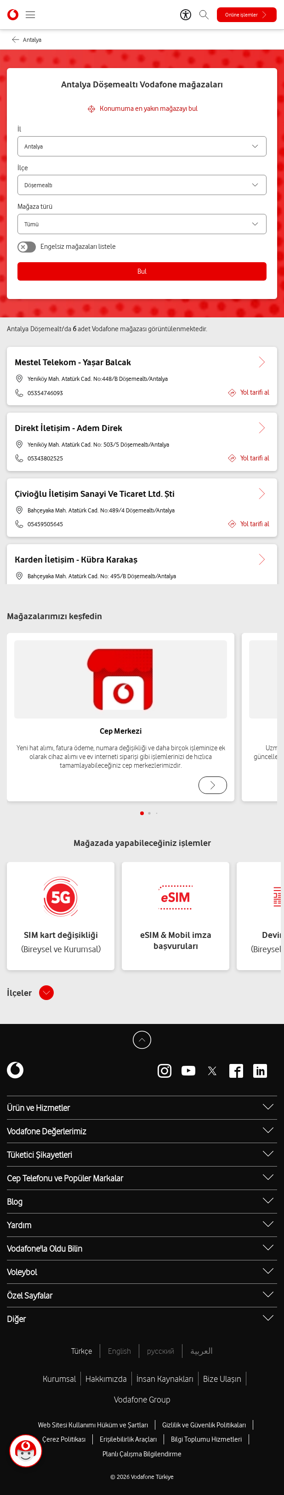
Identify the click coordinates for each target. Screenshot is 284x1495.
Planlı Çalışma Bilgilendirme (142, 1454)
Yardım (19, 1225)
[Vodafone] (15, 1071)
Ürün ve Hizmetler (38, 1108)
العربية (201, 1351)
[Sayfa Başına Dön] (142, 1040)
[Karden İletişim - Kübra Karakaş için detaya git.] (262, 559)
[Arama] (204, 14)
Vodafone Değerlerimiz (46, 1131)
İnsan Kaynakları (164, 1379)
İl (19, 129)
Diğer (16, 1319)
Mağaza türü (34, 206)
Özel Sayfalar (29, 1295)
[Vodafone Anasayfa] (12, 14)
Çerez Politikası (63, 1439)
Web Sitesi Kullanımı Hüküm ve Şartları (93, 1425)
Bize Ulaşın (222, 1379)
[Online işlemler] (247, 14)
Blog (15, 1201)
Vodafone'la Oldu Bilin (44, 1248)
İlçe (22, 168)
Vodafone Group (142, 1399)
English (119, 1351)
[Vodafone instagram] (164, 1071)
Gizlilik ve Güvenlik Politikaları (204, 1425)
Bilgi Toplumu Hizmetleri (206, 1439)
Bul (142, 271)
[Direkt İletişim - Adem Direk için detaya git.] (262, 427)
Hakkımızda (106, 1379)
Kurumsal (59, 1379)
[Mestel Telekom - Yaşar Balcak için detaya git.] (262, 362)
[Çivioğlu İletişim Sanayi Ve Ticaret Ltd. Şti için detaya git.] (262, 493)
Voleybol (22, 1272)
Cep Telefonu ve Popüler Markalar (65, 1178)
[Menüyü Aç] (30, 14)
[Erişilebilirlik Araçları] (185, 14)
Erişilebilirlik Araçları (128, 1439)
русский (160, 1351)
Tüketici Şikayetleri (39, 1155)
